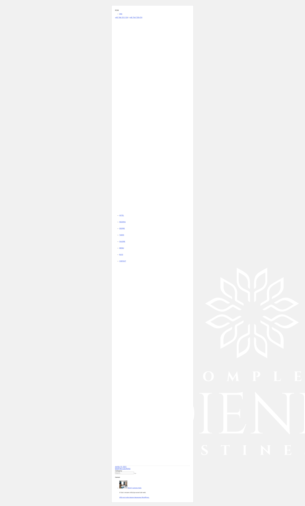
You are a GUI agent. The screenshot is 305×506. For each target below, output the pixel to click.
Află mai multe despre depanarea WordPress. (134, 497)
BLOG (121, 254)
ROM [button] (117, 10)
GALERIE (122, 241)
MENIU (121, 248)
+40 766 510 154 (121, 17)
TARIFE (121, 235)
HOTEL (121, 215)
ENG (120, 14)
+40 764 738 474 (135, 17)
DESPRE (122, 228)
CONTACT (122, 261)
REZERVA (122, 222)
